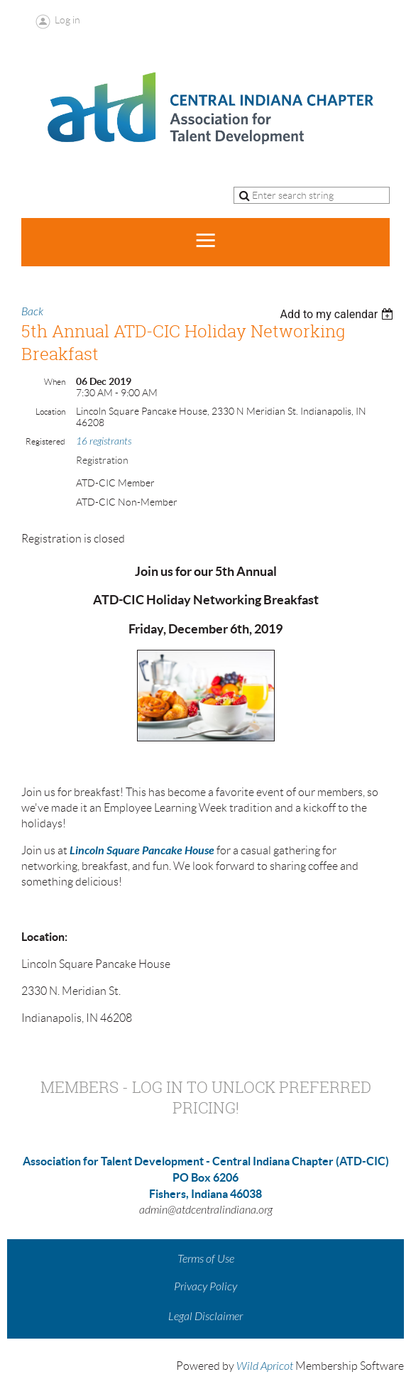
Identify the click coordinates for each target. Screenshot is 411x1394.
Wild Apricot (264, 1366)
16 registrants (103, 441)
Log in (67, 20)
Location (50, 411)
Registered (45, 441)
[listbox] (338, 314)
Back (32, 311)
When (54, 381)
